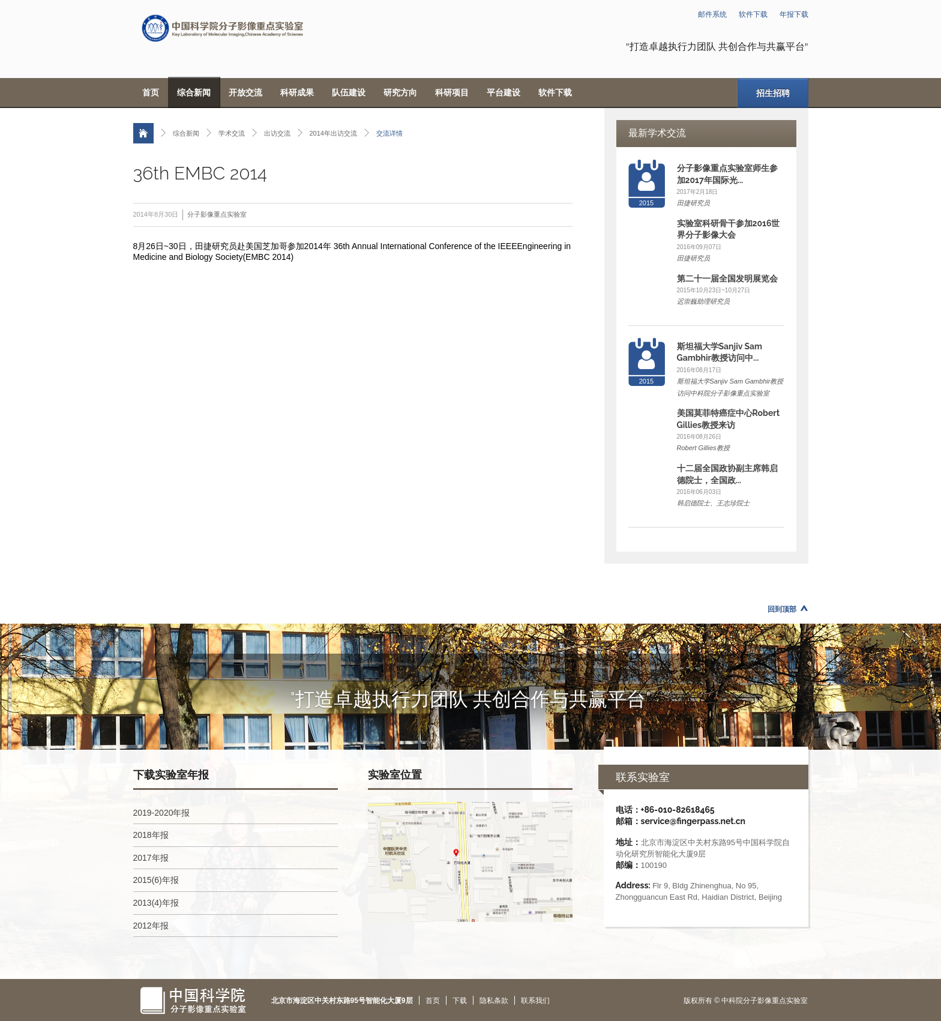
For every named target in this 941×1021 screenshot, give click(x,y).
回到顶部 (782, 609)
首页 (150, 92)
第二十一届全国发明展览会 (727, 278)
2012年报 (151, 925)
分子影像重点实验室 (217, 214)
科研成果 (297, 92)
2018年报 (151, 835)
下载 (459, 1000)
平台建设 (503, 92)
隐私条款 (494, 1000)
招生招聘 (773, 93)
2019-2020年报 (161, 813)
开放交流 (245, 92)
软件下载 (753, 14)
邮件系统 (712, 14)
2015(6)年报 (156, 880)
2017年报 (151, 858)
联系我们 (535, 1000)
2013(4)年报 (156, 903)
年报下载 (794, 14)
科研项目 (452, 92)
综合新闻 (194, 92)
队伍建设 (348, 92)
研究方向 (400, 92)
